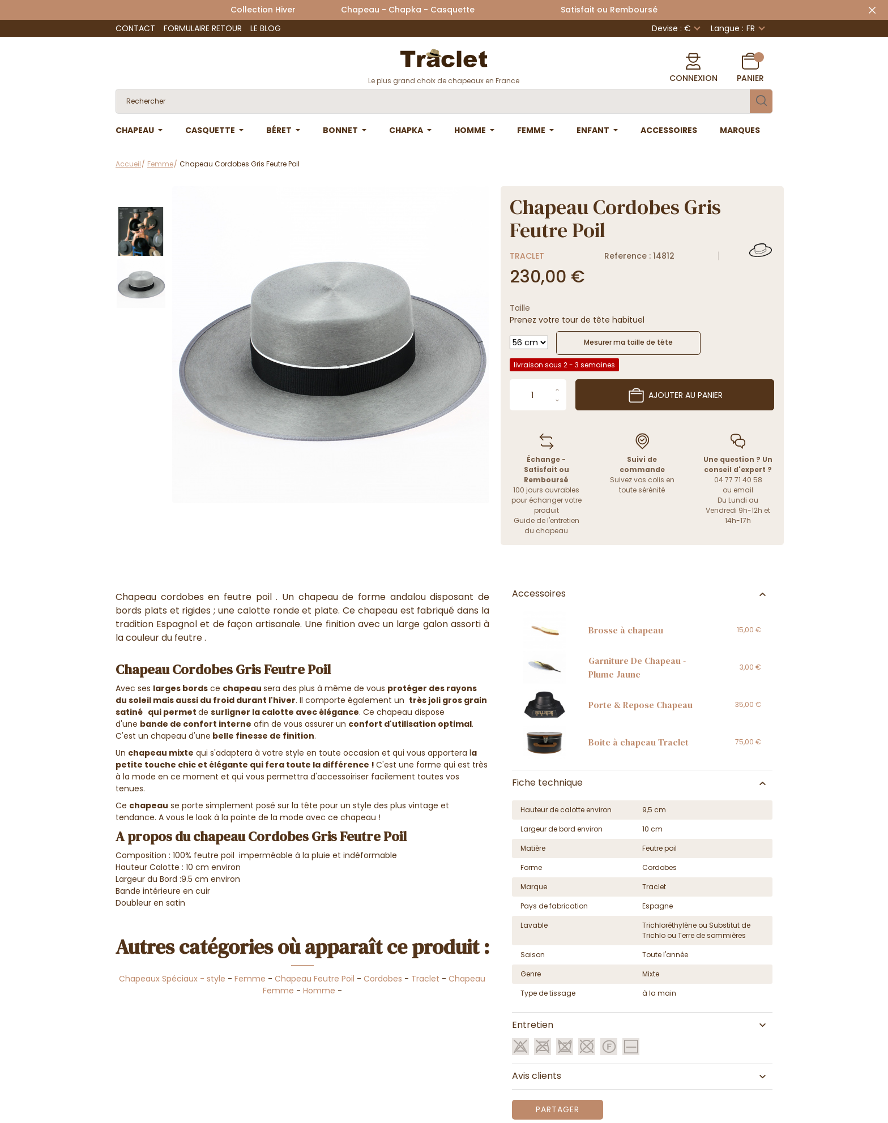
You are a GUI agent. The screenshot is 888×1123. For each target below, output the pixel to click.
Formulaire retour (203, 28)
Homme (319, 990)
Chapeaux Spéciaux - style (172, 978)
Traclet (527, 256)
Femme (250, 978)
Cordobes (383, 978)
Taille (520, 308)
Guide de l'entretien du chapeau (546, 525)
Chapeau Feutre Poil (315, 978)
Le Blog (265, 28)
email (743, 490)
